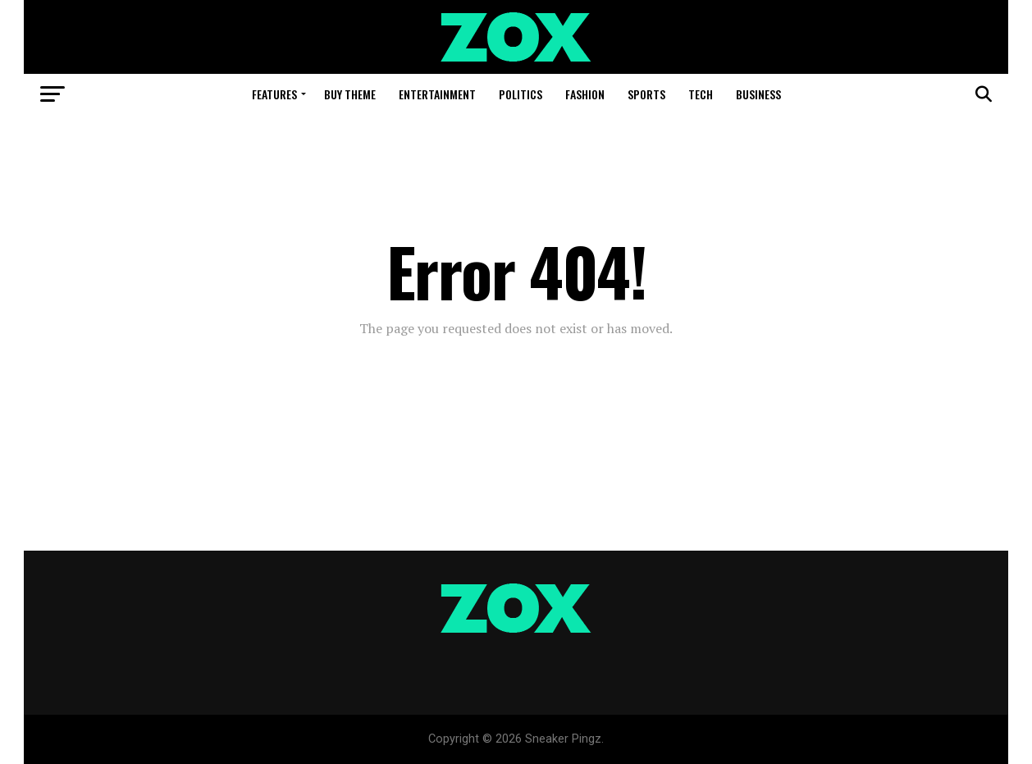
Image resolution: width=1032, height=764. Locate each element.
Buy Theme (350, 94)
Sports (646, 94)
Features (274, 94)
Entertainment (437, 94)
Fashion (585, 94)
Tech (700, 94)
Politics (520, 94)
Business (758, 94)
